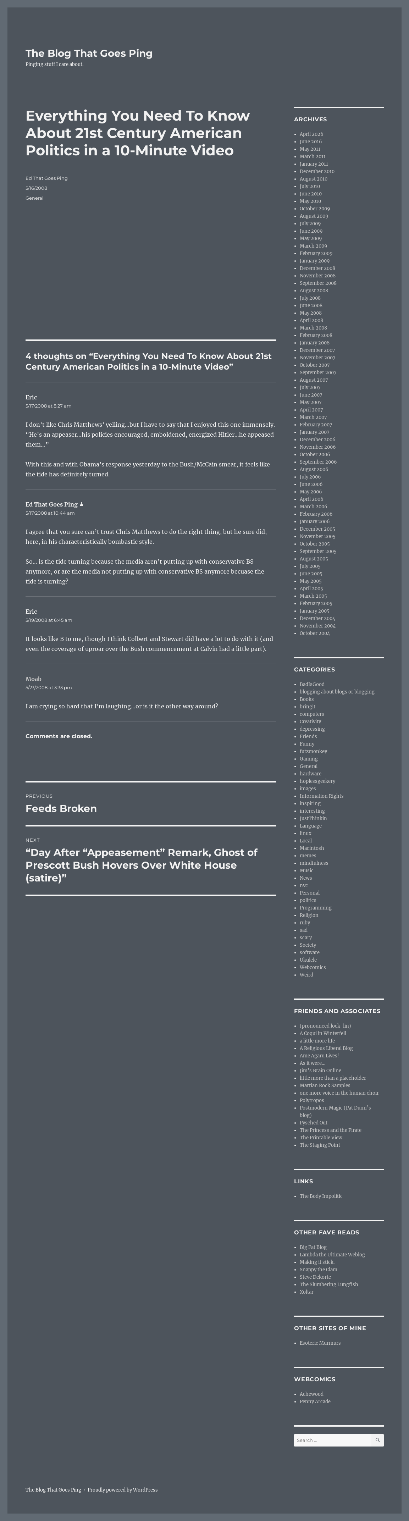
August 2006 (314, 469)
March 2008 (313, 328)
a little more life (317, 1041)
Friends (308, 737)
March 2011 (313, 157)
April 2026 (312, 134)
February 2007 (316, 425)
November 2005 (318, 536)
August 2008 (314, 291)
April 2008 (311, 320)
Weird (306, 975)
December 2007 (317, 350)
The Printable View (321, 1138)
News (306, 878)
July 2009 (310, 224)
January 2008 (315, 343)
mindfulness (314, 863)
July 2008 (310, 298)
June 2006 (311, 484)
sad (304, 930)
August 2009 (314, 216)
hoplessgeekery (317, 781)
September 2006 (318, 462)
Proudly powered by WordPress (123, 1490)
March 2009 (313, 246)
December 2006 (318, 440)
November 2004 (318, 626)
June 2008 (311, 306)
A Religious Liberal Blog (326, 1048)
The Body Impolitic (321, 1196)
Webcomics (313, 967)
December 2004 (317, 618)
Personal (310, 893)
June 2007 (311, 395)
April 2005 (311, 589)
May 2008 (311, 313)
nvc (304, 886)
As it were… (312, 1063)
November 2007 (318, 358)
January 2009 (315, 261)
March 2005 (313, 596)
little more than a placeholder (333, 1078)
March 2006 (313, 507)
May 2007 (311, 402)
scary (306, 938)
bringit (307, 707)
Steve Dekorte (315, 1277)
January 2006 (315, 522)
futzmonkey (313, 751)
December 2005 (317, 529)
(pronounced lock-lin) (325, 1026)
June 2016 (311, 142)
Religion (309, 915)
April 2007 (311, 410)
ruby (305, 923)
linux (305, 833)
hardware (310, 774)
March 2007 (313, 417)
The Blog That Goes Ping (89, 53)
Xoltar (307, 1292)
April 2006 (312, 499)
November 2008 (318, 276)
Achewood (312, 1394)
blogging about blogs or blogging (337, 692)
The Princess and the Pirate (330, 1130)
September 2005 (318, 551)
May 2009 (311, 239)
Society (308, 945)
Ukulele (308, 960)
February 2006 (316, 514)
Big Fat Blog (313, 1247)
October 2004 (315, 633)
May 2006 (311, 492)
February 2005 (316, 604)
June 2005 (311, 574)
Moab (34, 678)
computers (312, 714)
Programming (316, 908)
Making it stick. (317, 1262)
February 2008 (316, 335)
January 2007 (315, 432)
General (35, 198)
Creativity (310, 722)
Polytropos (312, 1100)
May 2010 (310, 201)
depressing (312, 729)
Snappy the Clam (318, 1270)
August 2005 (314, 559)
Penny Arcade (315, 1402)
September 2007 (318, 373)
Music (307, 871)
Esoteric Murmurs (320, 1343)
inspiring (310, 804)
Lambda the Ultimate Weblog (332, 1255)
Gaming (309, 759)
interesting (312, 811)
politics (308, 900)
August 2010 (313, 179)
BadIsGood (312, 684)
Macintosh (312, 848)
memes (308, 856)
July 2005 (310, 566)
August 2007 (314, 380)
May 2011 (310, 149)
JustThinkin (313, 818)
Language (311, 826)
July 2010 (310, 186)
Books (307, 699)
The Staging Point (320, 1145)
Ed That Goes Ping (47, 178)
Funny (307, 744)
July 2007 (310, 388)
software (310, 953)
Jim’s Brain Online (320, 1071)
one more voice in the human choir (339, 1093)
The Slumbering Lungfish (329, 1285)
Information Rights (322, 796)
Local (306, 841)
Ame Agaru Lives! (319, 1056)
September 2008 (318, 283)
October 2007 (315, 365)
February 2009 (316, 253)
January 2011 (314, 164)
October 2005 (315, 544)
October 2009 (315, 209)
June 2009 (311, 231)
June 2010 (311, 194)
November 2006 (318, 447)
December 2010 (317, 171)
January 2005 (315, 611)
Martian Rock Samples (325, 1086)
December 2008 (317, 268)
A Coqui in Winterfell (323, 1033)
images (308, 789)
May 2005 (311, 581)
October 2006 (315, 455)
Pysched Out (313, 1123)
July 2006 (310, 477)
